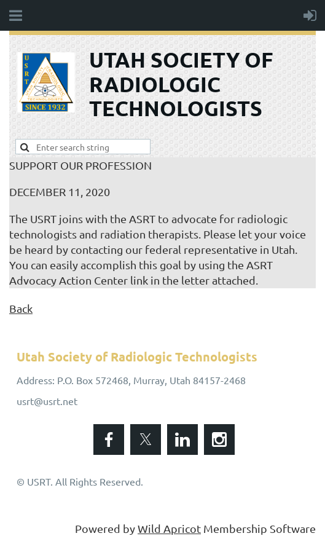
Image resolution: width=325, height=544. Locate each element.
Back (21, 308)
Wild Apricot (169, 528)
